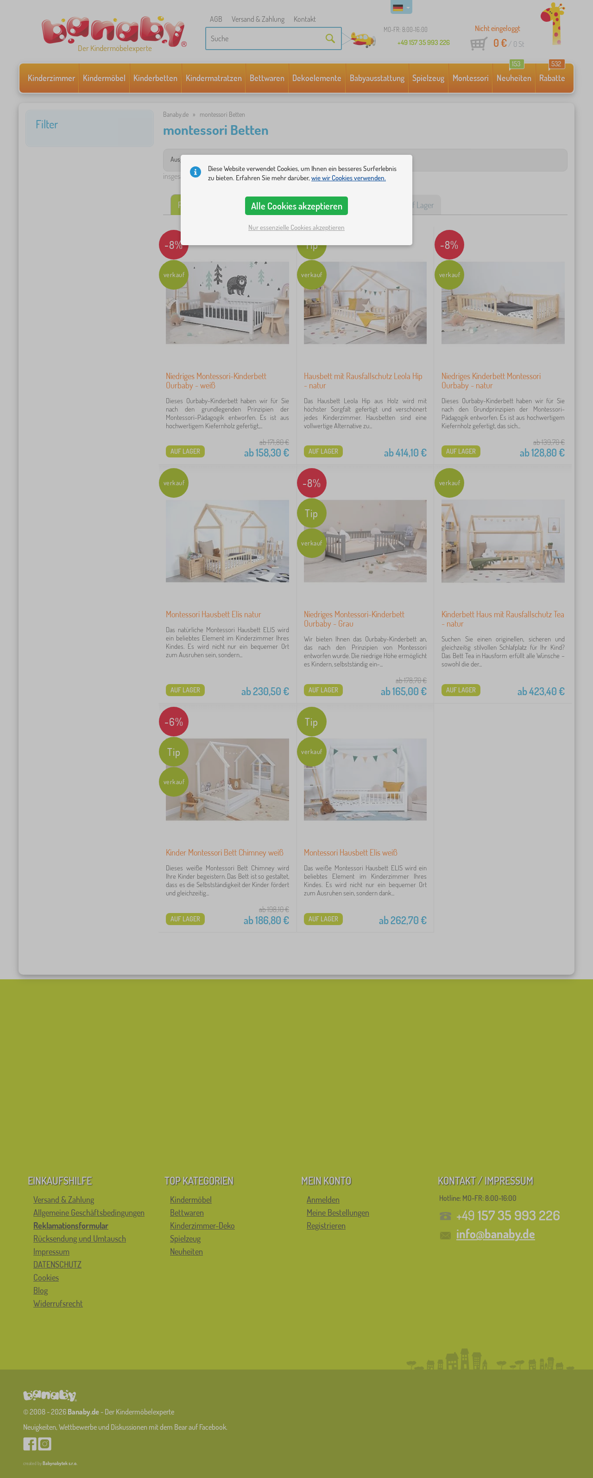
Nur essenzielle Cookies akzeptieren (296, 227)
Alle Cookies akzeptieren (296, 206)
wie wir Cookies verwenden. (348, 177)
